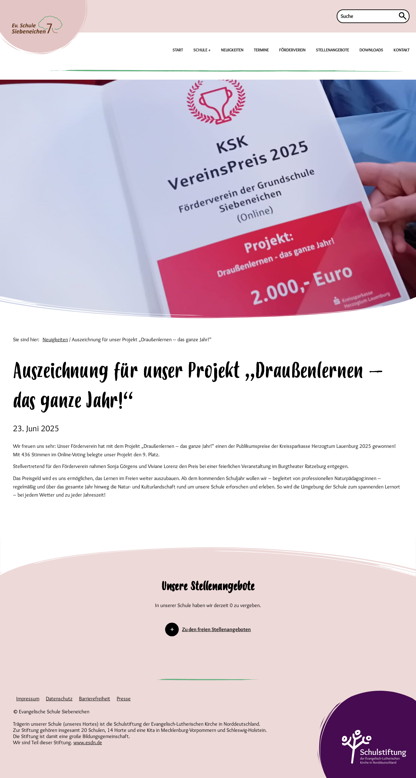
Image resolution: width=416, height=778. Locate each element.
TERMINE (261, 49)
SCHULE (200, 49)
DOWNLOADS (371, 49)
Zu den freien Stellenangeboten (216, 629)
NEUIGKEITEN (232, 49)
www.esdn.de (87, 742)
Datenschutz (59, 698)
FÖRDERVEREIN (292, 49)
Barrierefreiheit (94, 698)
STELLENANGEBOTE (332, 49)
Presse (124, 698)
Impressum (27, 698)
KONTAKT (402, 49)
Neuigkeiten (55, 339)
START (178, 49)
